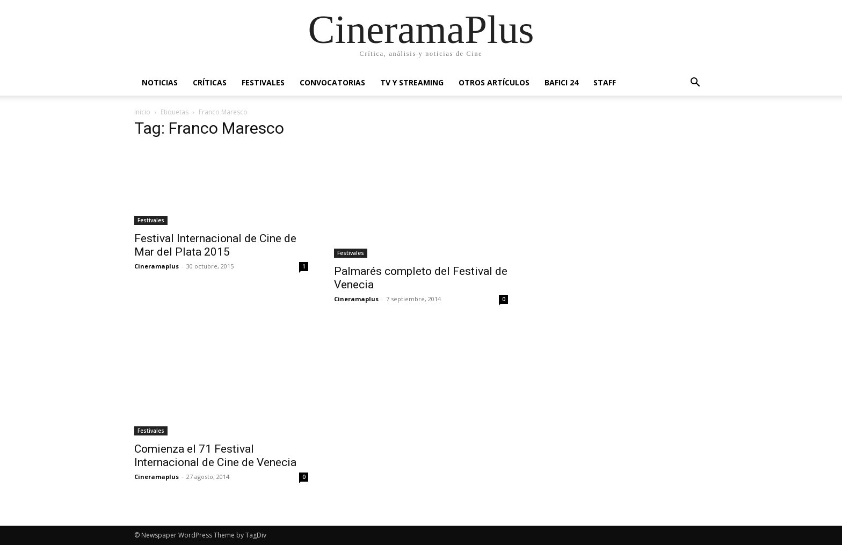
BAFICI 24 (561, 82)
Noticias (160, 82)
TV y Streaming (412, 82)
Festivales (263, 82)
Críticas (210, 82)
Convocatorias (332, 82)
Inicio (142, 112)
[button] (695, 83)
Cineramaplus (156, 266)
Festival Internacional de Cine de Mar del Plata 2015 (215, 245)
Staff (604, 82)
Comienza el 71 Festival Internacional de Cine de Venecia (215, 455)
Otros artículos (494, 82)
